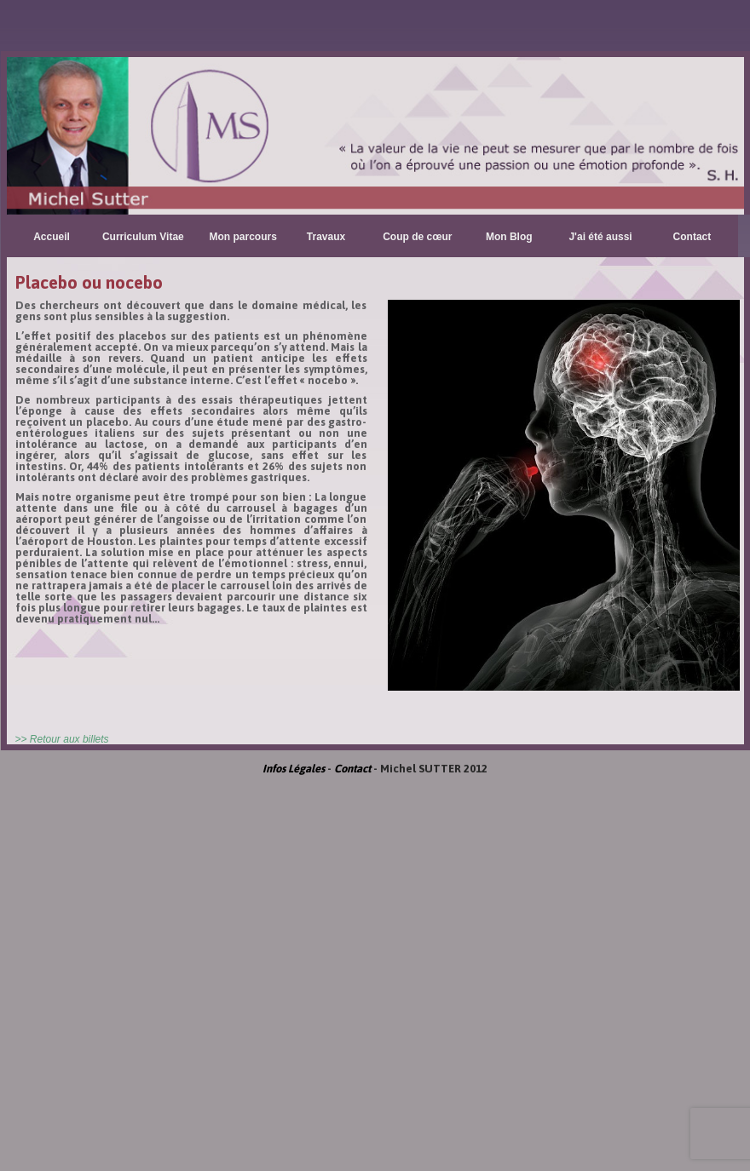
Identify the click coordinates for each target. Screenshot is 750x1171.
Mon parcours (243, 237)
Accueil (51, 237)
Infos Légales (293, 768)
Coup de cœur (417, 237)
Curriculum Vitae (143, 237)
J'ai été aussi (600, 237)
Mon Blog (509, 237)
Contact (692, 237)
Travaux (326, 237)
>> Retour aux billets (62, 739)
